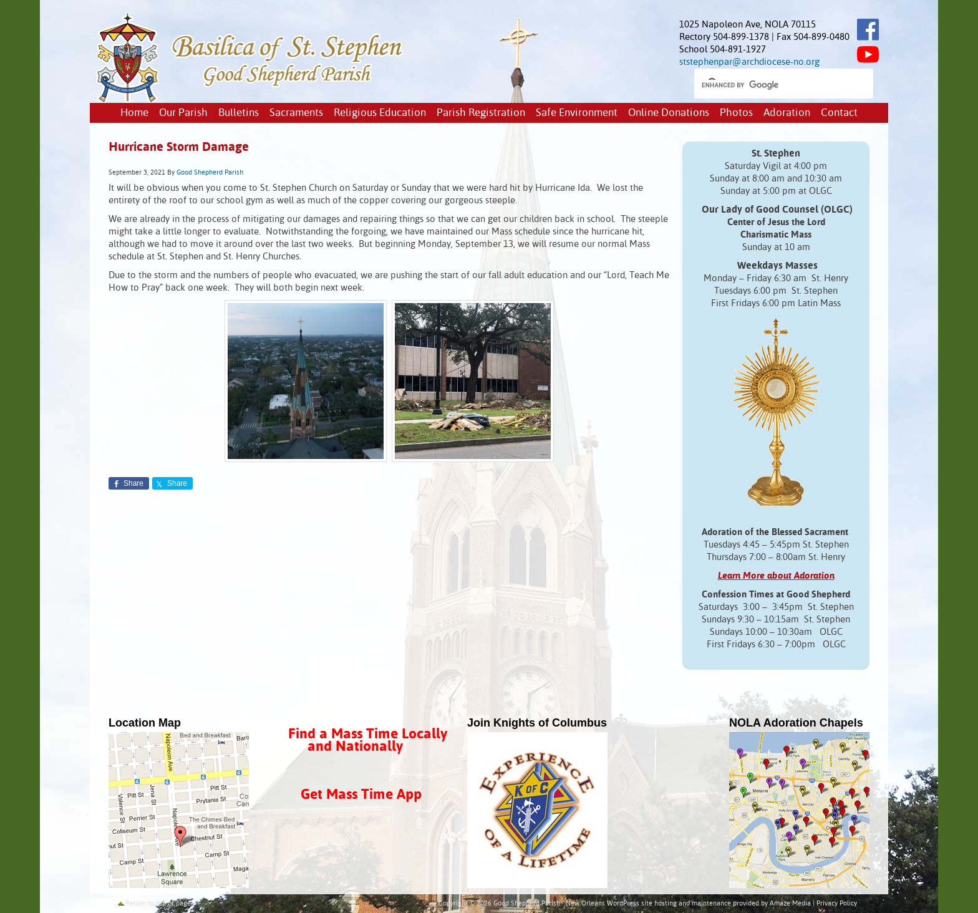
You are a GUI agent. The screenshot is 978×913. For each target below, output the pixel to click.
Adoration (786, 113)
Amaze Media (790, 903)
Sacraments (296, 113)
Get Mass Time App (361, 795)
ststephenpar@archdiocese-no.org (749, 62)
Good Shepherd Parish (210, 172)
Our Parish (183, 113)
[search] (772, 85)
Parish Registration (481, 113)
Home (134, 113)
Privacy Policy (836, 903)
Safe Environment (576, 113)
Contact (839, 113)
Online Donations (668, 113)
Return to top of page (158, 903)
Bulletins (238, 113)
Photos (736, 113)
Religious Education (380, 113)
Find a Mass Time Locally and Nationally (367, 740)
